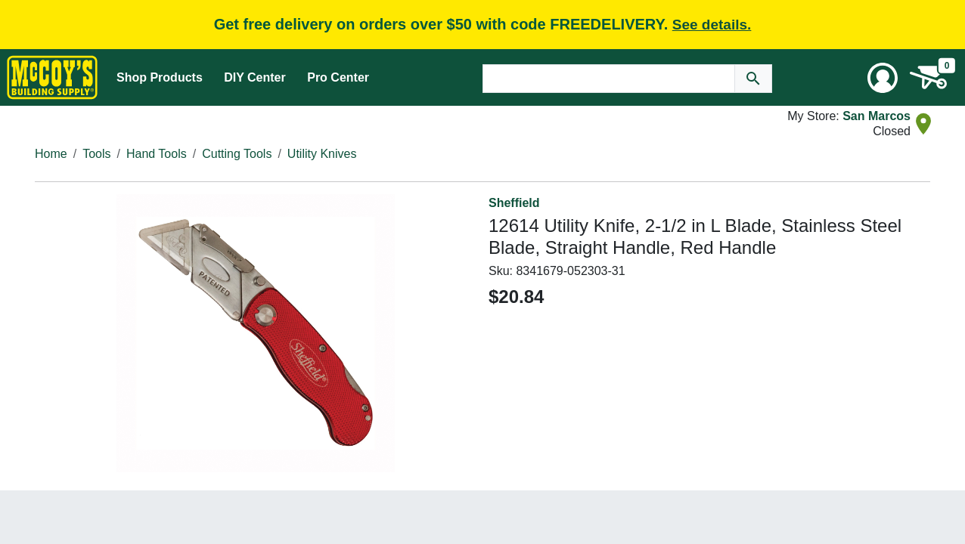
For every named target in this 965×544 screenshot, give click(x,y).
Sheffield (514, 202)
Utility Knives (322, 153)
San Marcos (876, 116)
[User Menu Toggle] (882, 78)
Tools (96, 153)
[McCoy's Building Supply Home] (52, 77)
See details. (712, 24)
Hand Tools (156, 153)
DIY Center (255, 77)
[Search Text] (608, 78)
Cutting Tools (237, 153)
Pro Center (338, 77)
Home (51, 153)
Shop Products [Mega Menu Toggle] (159, 77)
